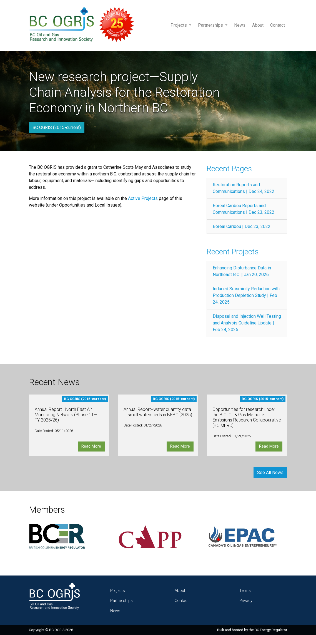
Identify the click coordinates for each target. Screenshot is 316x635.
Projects (179, 25)
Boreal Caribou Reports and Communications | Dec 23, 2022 (243, 209)
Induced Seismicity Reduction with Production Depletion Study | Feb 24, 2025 (246, 295)
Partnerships (211, 25)
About (258, 25)
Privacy (245, 600)
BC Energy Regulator (271, 630)
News (239, 25)
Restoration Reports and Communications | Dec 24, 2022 (243, 188)
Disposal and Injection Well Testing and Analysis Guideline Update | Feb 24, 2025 (247, 323)
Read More (91, 446)
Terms (245, 590)
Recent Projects (233, 251)
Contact (277, 25)
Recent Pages (229, 168)
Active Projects (143, 198)
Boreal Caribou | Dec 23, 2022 (241, 226)
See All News (270, 472)
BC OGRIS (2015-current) (56, 127)
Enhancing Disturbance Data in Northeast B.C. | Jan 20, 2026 (242, 271)
